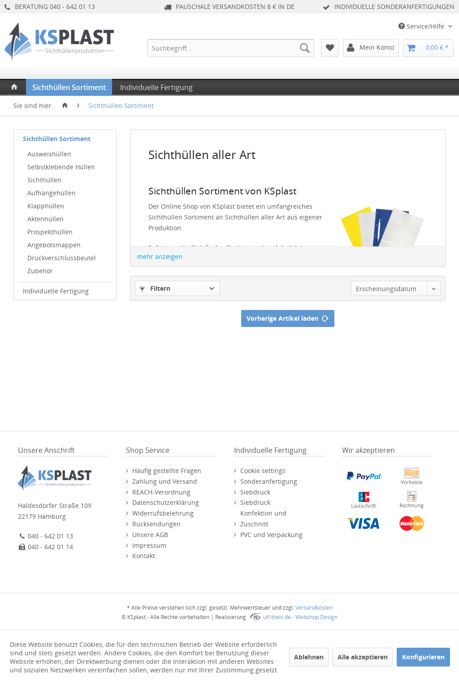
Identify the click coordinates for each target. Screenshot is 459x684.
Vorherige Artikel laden (288, 317)
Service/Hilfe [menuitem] (422, 26)
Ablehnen (309, 657)
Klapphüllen (45, 206)
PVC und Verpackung (271, 534)
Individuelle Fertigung (56, 291)
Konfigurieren (423, 657)
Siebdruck (255, 492)
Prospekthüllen (50, 232)
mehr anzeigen (159, 256)
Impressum (149, 545)
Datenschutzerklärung (165, 502)
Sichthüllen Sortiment (57, 138)
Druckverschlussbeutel (61, 258)
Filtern (155, 288)
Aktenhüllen (45, 219)
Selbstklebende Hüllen (61, 167)
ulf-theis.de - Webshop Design (300, 617)
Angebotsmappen (54, 245)
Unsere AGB (150, 534)
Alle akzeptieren (363, 657)
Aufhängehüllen (51, 193)
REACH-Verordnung (161, 492)
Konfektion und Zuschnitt (263, 518)
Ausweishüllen (49, 154)
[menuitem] (231, 48)
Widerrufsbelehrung (163, 513)
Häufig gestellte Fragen (166, 470)
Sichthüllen (44, 180)
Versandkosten (314, 607)
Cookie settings (263, 470)
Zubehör (40, 271)
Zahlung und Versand (164, 481)
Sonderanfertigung (268, 481)
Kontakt (143, 555)
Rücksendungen (156, 524)
